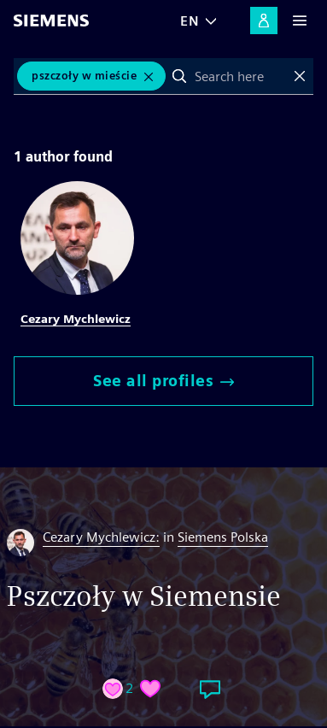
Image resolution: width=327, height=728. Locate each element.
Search (179, 76)
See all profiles (163, 381)
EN (189, 21)
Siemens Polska (223, 537)
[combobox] (239, 76)
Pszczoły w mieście (84, 75)
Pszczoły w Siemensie (144, 596)
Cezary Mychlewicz (75, 319)
